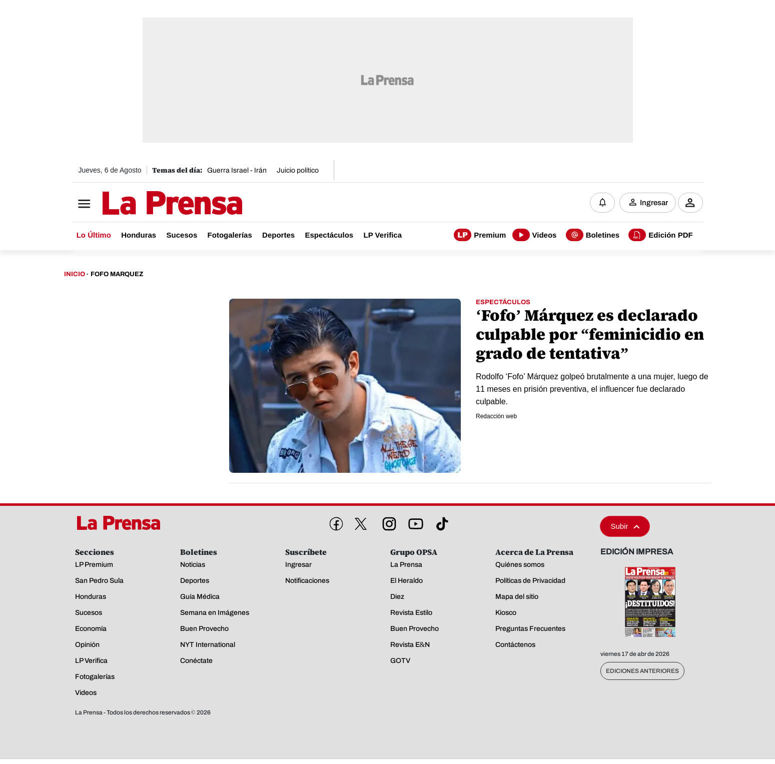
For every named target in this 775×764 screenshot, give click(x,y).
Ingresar (654, 203)
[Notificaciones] (602, 203)
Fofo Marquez (117, 274)
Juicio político (298, 170)
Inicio (74, 274)
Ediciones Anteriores (642, 670)
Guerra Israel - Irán (237, 170)
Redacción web (496, 416)
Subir (624, 526)
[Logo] (148, 203)
